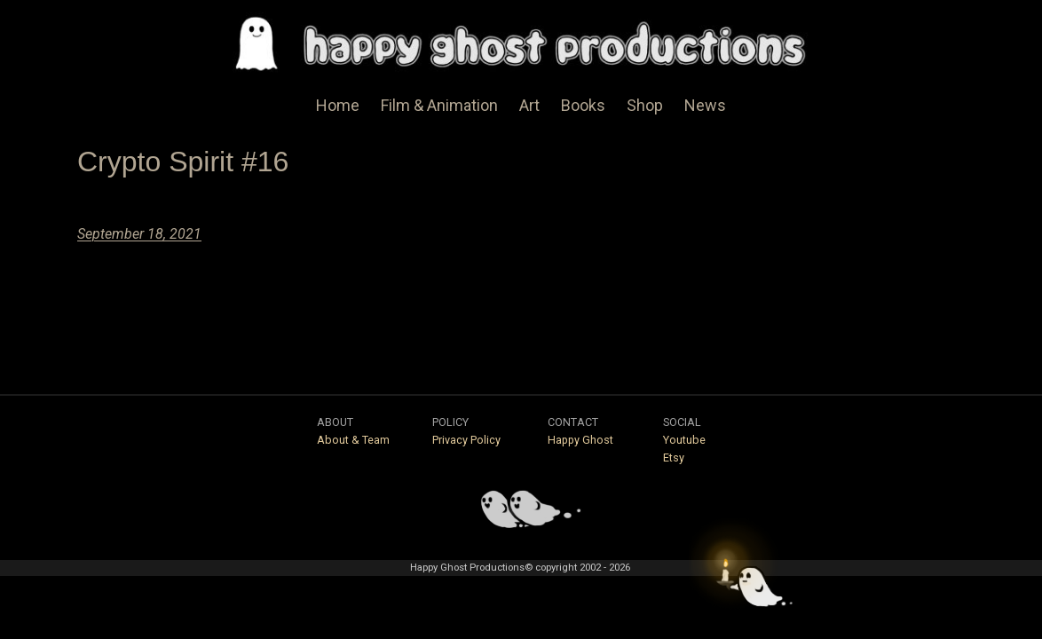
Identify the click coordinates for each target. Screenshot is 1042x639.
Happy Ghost (580, 439)
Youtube (684, 439)
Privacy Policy (466, 439)
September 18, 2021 (139, 233)
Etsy (673, 457)
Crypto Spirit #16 (182, 162)
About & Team (353, 439)
